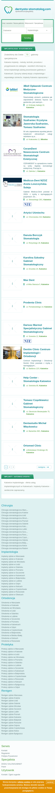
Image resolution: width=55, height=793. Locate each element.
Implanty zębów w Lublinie (11, 581)
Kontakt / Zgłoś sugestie (10, 775)
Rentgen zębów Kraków (10, 698)
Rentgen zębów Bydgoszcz (12, 734)
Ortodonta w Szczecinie (10, 619)
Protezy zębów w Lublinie (11, 665)
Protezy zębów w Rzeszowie (12, 679)
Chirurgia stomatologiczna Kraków (14, 513)
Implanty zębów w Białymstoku (13, 578)
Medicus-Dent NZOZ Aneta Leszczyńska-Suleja (35, 184)
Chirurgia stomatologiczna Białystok (15, 543)
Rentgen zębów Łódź (9, 701)
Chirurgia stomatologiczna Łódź (13, 515)
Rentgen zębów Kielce (10, 731)
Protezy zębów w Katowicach (12, 671)
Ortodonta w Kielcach (9, 638)
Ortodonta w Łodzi (8, 611)
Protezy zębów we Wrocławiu (12, 657)
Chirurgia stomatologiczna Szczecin (15, 532)
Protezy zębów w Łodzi (10, 654)
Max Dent (28, 280)
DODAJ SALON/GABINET (11, 764)
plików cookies (24, 782)
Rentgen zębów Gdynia (10, 725)
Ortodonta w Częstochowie (11, 630)
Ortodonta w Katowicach (10, 625)
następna (41, 467)
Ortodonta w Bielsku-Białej (11, 635)
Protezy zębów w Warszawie (12, 649)
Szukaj (27, 38)
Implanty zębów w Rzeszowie (12, 592)
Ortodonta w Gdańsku (9, 614)
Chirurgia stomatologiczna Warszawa (15, 510)
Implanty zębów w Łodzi (10, 564)
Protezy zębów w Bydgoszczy (12, 685)
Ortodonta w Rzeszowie (10, 641)
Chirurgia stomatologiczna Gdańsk (14, 524)
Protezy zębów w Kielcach (11, 682)
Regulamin (5, 753)
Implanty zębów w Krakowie (12, 559)
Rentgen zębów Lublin (10, 712)
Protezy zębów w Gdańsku (11, 663)
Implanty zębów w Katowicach (13, 576)
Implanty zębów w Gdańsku (12, 567)
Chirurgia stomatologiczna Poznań (14, 521)
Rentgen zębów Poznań (10, 714)
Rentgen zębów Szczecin (11, 709)
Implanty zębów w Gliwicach (12, 595)
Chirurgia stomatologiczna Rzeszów (15, 535)
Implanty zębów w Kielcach (11, 586)
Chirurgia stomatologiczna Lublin (14, 529)
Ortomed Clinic (32, 445)
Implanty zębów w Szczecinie (12, 573)
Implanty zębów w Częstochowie (14, 589)
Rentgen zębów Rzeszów (11, 723)
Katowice (30, 107)
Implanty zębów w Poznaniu (12, 570)
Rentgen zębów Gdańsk (10, 703)
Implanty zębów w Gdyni (10, 584)
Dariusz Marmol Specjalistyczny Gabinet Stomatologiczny (37, 328)
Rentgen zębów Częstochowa (13, 728)
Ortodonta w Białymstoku (11, 633)
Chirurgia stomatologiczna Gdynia (14, 540)
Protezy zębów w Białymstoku (13, 674)
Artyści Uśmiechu (33, 212)
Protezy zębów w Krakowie (11, 652)
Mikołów (44, 139)
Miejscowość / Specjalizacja (34, 23)
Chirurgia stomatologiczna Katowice (15, 526)
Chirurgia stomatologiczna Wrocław (15, 518)
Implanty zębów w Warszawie (12, 556)
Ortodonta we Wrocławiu (11, 608)
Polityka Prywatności (9, 756)
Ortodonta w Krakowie (10, 605)
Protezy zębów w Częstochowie (13, 676)
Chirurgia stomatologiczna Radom (14, 548)
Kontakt (4, 751)
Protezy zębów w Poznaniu (11, 660)
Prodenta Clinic (32, 302)
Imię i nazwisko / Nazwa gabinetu (13, 23)
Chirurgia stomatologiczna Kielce (14, 546)
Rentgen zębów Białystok (11, 720)
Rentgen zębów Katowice (11, 717)
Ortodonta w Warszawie (10, 603)
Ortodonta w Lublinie (9, 616)
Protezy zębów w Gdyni (10, 687)
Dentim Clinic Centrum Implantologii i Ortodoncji (36, 353)
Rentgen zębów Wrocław (11, 706)
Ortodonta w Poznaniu (10, 622)
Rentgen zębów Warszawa (11, 695)
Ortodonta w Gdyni (8, 627)
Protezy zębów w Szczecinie (12, 668)
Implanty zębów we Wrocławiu (13, 562)
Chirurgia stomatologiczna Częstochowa (17, 537)
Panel (3, 767)
